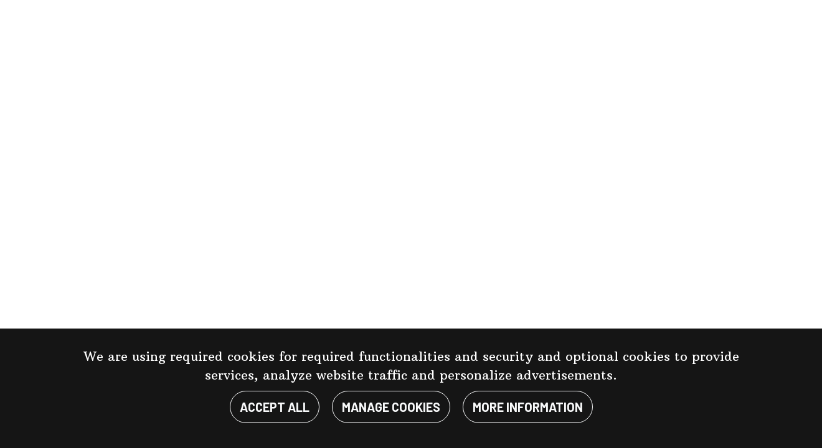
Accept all (274, 406)
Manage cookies (391, 406)
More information (528, 406)
